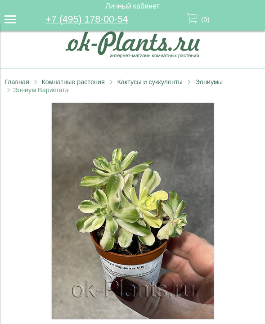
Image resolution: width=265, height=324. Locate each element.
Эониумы (209, 82)
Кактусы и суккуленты (150, 82)
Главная (16, 82)
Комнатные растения (72, 82)
